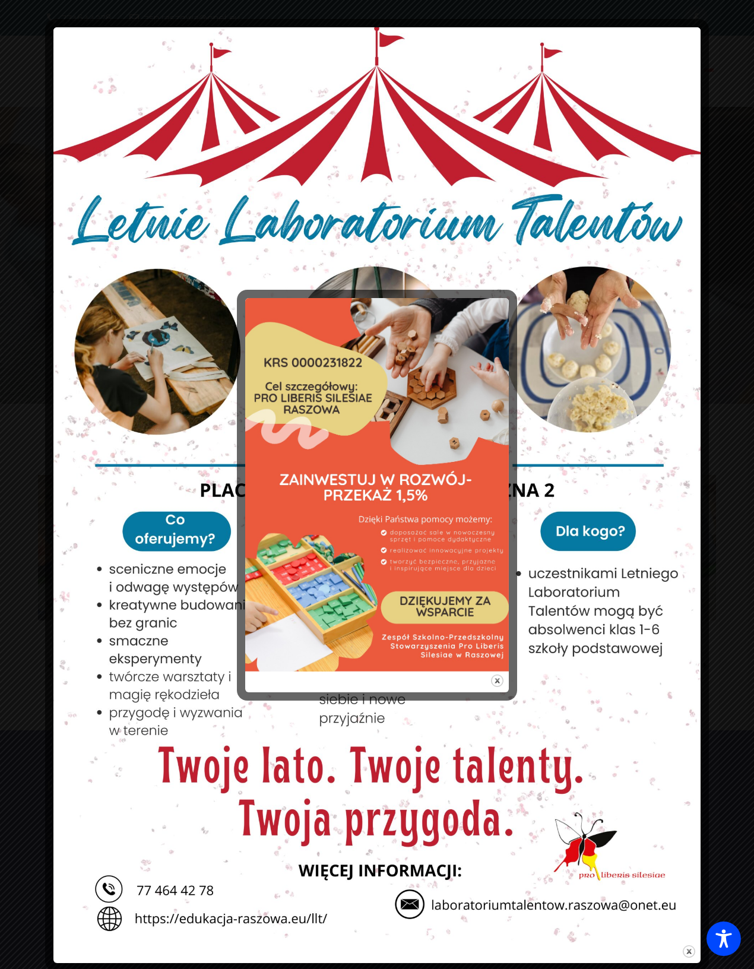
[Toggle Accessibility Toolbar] (723, 938)
